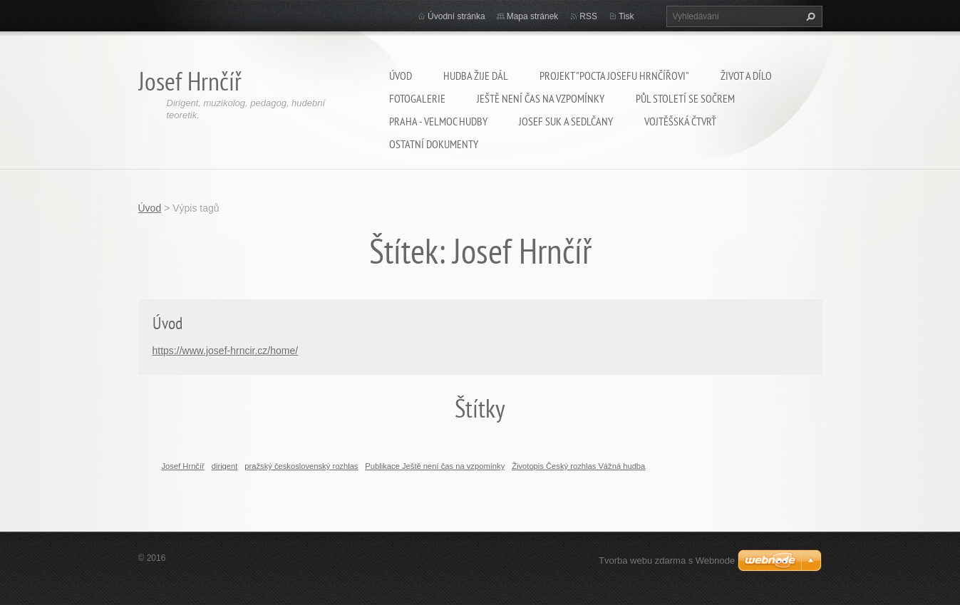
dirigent (225, 466)
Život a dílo (746, 75)
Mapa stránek (533, 16)
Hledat (809, 16)
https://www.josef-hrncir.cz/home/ (226, 350)
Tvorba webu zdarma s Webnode (667, 560)
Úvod (400, 75)
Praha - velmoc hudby (438, 121)
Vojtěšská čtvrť (680, 121)
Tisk (626, 16)
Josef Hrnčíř (183, 466)
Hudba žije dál (475, 75)
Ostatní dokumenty (433, 144)
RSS (588, 16)
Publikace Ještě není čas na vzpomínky (435, 466)
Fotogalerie (417, 98)
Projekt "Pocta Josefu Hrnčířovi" (614, 75)
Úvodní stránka (456, 16)
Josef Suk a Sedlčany (566, 121)
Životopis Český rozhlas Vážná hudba (578, 466)
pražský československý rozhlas (301, 466)
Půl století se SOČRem (685, 98)
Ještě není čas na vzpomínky (540, 98)
